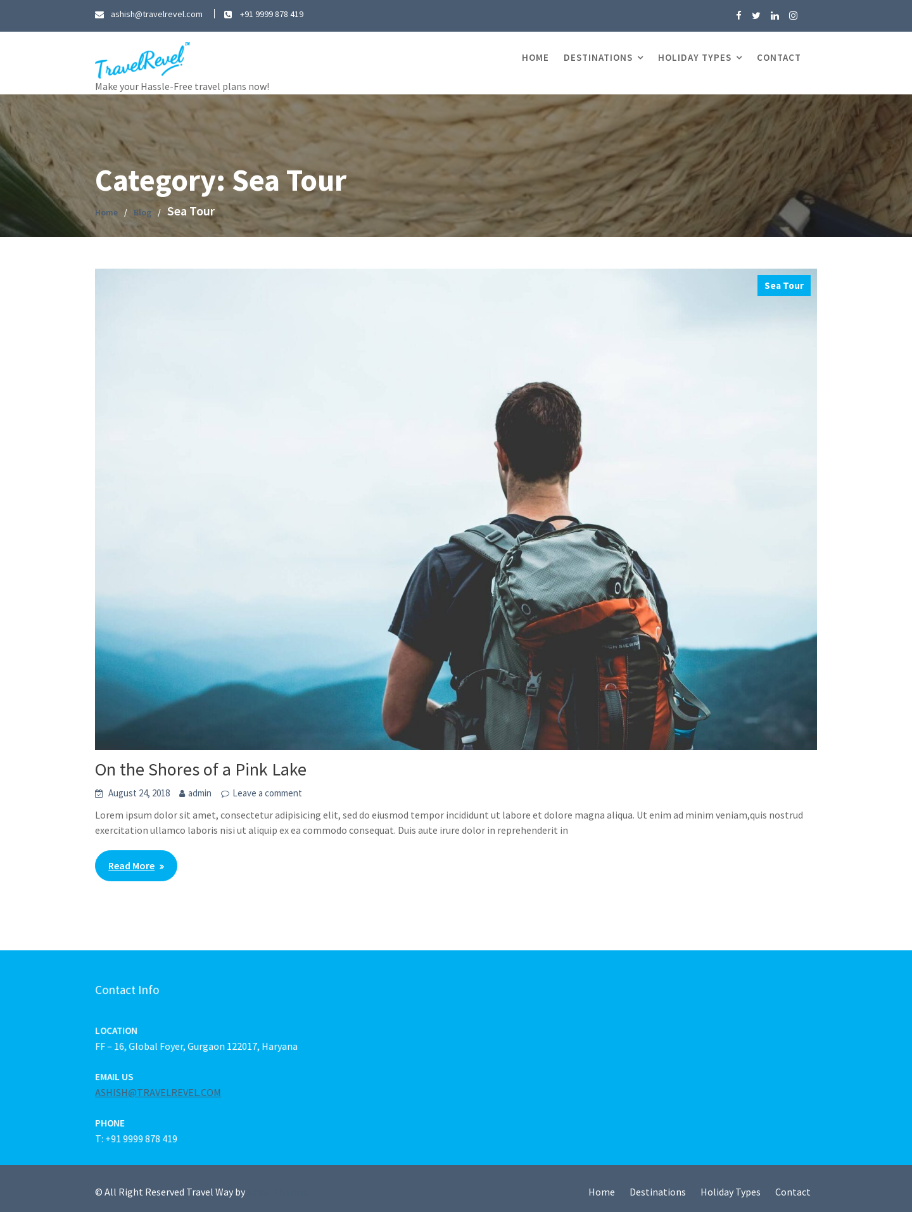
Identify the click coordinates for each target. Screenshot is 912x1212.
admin (200, 793)
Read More (131, 865)
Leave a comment (267, 793)
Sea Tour (784, 285)
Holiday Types (695, 57)
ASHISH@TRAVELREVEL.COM (161, 1092)
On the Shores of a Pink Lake (201, 769)
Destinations (598, 57)
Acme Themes (277, 1191)
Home (535, 57)
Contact (779, 57)
